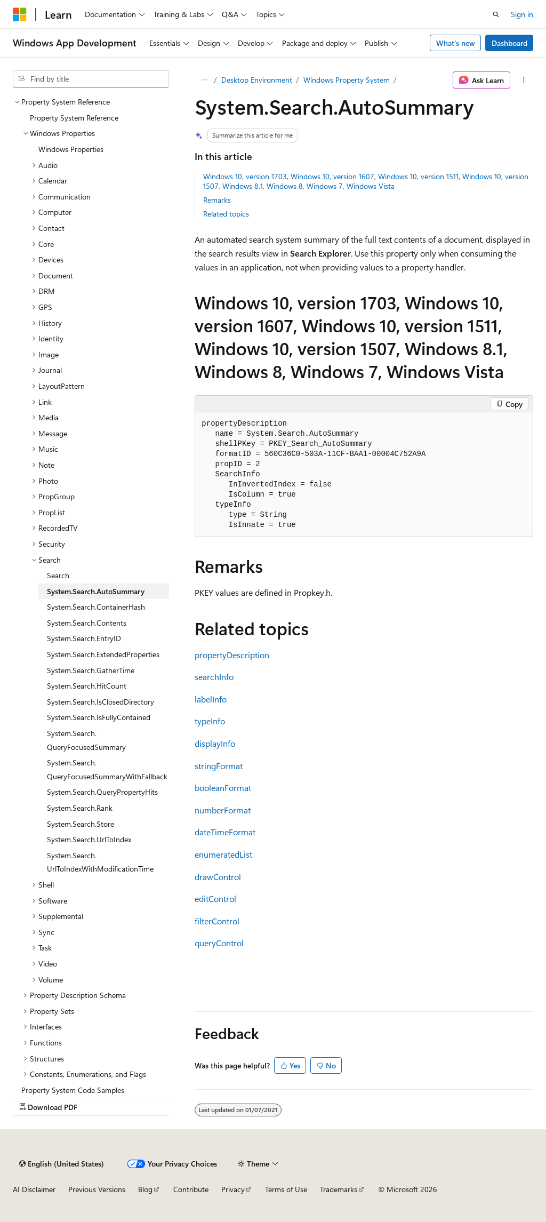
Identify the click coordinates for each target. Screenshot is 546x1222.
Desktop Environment (256, 80)
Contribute (190, 1189)
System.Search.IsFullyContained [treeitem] (98, 717)
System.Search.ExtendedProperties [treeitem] (103, 654)
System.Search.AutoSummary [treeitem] (95, 591)
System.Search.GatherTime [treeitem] (90, 670)
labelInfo (211, 699)
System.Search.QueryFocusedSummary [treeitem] (86, 740)
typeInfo (210, 720)
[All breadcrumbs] (204, 80)
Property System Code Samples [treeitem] (72, 1090)
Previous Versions (96, 1189)
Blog (145, 1189)
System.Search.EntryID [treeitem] (84, 638)
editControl (215, 898)
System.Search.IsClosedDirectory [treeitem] (100, 702)
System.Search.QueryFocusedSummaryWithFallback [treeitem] (107, 769)
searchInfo (214, 676)
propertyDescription (232, 654)
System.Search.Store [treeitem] (80, 824)
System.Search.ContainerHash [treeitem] (96, 607)
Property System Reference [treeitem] (74, 118)
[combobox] (91, 78)
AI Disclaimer (34, 1189)
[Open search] (496, 14)
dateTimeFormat (225, 831)
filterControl (217, 921)
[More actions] (524, 80)
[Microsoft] (20, 14)
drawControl (218, 876)
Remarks (217, 200)
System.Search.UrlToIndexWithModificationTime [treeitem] (100, 862)
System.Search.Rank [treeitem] (80, 808)
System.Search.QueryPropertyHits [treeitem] (102, 792)
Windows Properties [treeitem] (70, 149)
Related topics (226, 214)
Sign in (522, 14)
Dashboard (509, 43)
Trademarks (338, 1189)
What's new (455, 43)
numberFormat (223, 810)
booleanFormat (223, 787)
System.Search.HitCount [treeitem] (86, 686)
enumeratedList (223, 854)
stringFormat (219, 765)
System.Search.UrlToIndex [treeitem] (89, 839)
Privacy (233, 1189)
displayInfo (215, 743)
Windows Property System (346, 80)
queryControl (219, 942)
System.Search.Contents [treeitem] (86, 623)
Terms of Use (286, 1189)
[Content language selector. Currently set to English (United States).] (61, 1163)
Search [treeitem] (58, 575)
